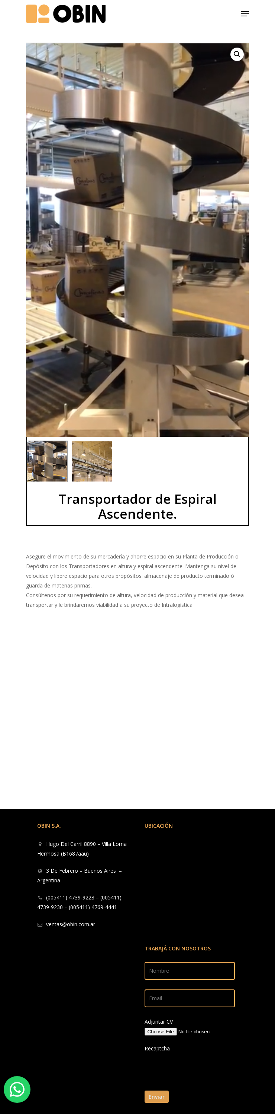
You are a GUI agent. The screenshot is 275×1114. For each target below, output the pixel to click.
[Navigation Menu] (245, 13)
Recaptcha (157, 1048)
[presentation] (195, 1086)
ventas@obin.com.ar (70, 924)
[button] (237, 54)
